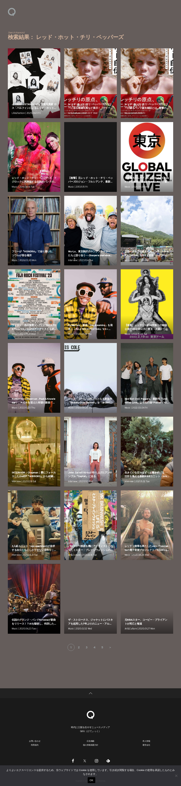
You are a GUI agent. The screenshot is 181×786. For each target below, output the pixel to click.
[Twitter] (85, 761)
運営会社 (146, 745)
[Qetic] (90, 714)
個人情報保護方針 (90, 745)
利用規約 (35, 745)
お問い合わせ (35, 741)
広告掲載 (90, 741)
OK (91, 780)
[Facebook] (73, 761)
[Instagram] (96, 761)
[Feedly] (108, 761)
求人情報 (146, 741)
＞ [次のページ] (110, 647)
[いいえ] (176, 776)
